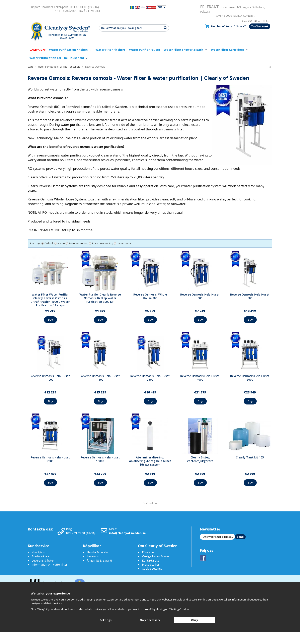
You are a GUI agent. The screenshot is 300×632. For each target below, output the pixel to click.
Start (30, 66)
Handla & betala (97, 552)
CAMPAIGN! (37, 50)
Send (240, 537)
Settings (105, 620)
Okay (194, 620)
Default (47, 243)
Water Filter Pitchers (110, 50)
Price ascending (77, 243)
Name (59, 243)
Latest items (123, 243)
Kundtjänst (39, 552)
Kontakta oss (150, 560)
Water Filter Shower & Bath (185, 50)
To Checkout (259, 26)
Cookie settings (152, 568)
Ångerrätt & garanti (99, 560)
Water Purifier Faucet (144, 50)
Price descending (101, 243)
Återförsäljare (41, 556)
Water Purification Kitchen (70, 50)
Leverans (93, 556)
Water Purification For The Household (58, 58)
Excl (266, 21)
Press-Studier (150, 564)
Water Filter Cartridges (230, 50)
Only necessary (150, 620)
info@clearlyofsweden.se (127, 533)
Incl (257, 21)
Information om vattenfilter (49, 564)
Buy (50, 319)
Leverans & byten (43, 560)
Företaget (148, 552)
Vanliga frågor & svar (155, 556)
